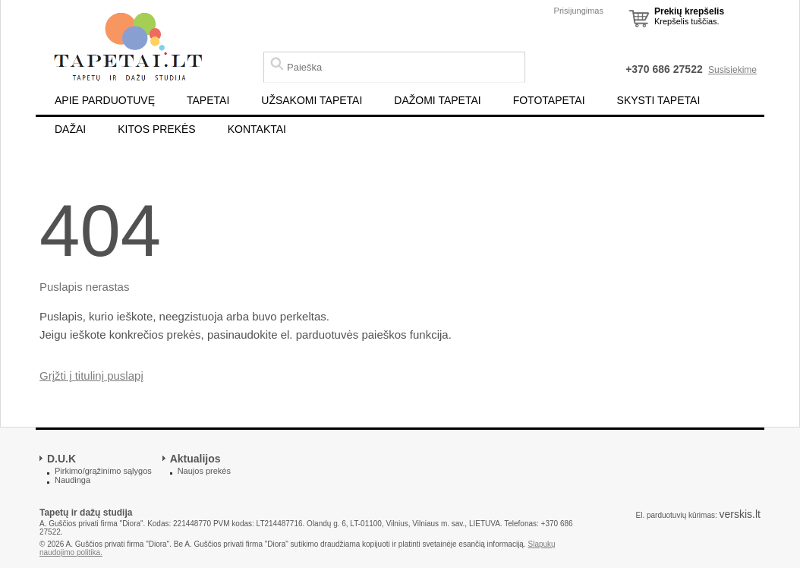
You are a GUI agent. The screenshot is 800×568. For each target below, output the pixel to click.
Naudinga (72, 479)
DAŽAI (70, 129)
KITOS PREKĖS (156, 129)
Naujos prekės (204, 470)
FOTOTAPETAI (549, 100)
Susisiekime (732, 70)
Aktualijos (195, 459)
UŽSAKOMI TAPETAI (311, 100)
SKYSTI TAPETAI (659, 100)
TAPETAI (208, 100)
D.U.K (61, 459)
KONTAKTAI (257, 129)
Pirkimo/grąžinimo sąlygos (103, 470)
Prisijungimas (578, 10)
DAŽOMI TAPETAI (437, 100)
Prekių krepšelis (689, 11)
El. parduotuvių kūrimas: (676, 515)
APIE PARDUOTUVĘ (105, 100)
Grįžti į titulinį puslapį (91, 375)
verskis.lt (740, 514)
